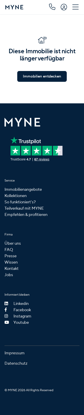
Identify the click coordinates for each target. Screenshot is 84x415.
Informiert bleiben (17, 295)
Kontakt (11, 268)
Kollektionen (15, 195)
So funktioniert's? (20, 202)
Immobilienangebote (23, 189)
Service (9, 181)
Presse (10, 256)
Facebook (17, 310)
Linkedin (16, 303)
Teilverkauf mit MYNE (24, 208)
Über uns (12, 243)
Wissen (11, 262)
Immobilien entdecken (42, 76)
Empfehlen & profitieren (25, 214)
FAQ (8, 249)
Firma (8, 235)
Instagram (17, 316)
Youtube (16, 322)
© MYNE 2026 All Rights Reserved (28, 390)
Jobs (8, 274)
